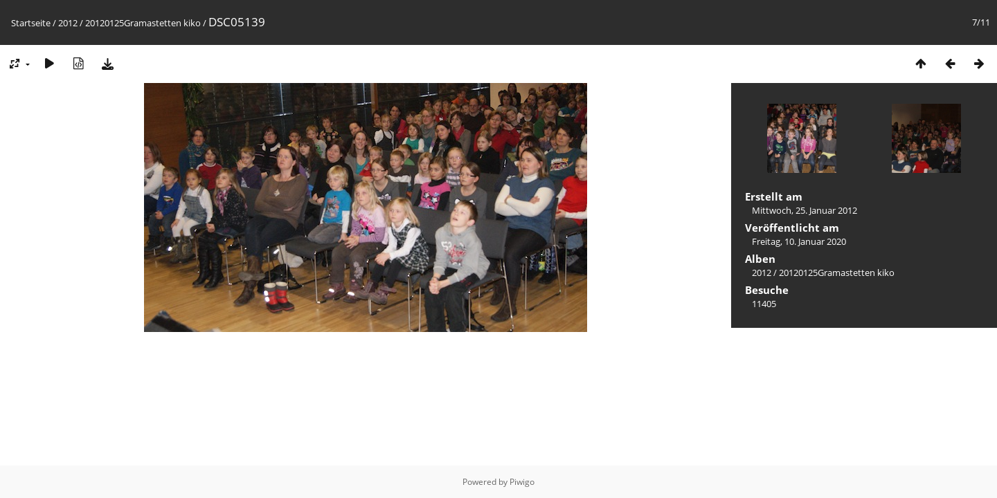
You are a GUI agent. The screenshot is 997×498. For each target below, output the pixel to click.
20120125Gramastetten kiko (143, 23)
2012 (68, 23)
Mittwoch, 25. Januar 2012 (804, 210)
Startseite (31, 23)
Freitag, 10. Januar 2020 (799, 241)
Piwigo (522, 482)
